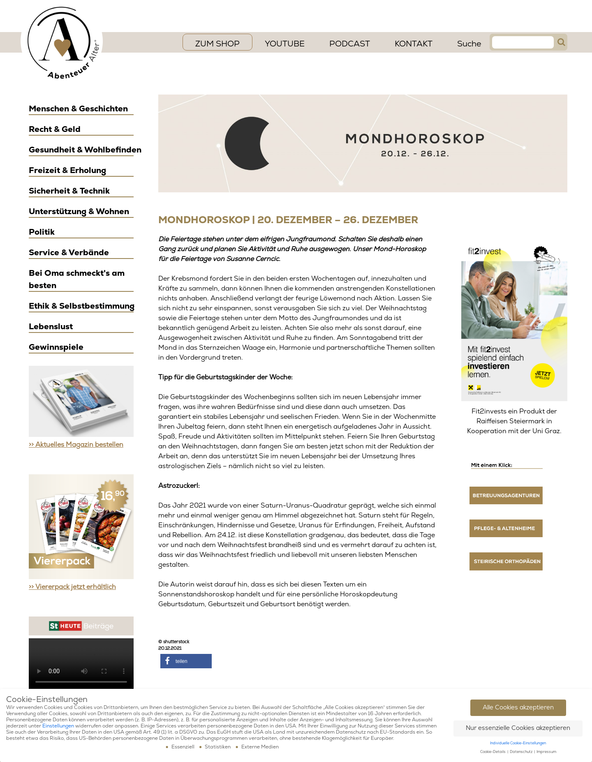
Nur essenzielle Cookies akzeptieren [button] (518, 728)
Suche (469, 44)
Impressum (546, 752)
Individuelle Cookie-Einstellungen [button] (518, 743)
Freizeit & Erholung (67, 170)
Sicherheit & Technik (69, 191)
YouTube (285, 44)
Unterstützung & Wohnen (79, 211)
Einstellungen (58, 726)
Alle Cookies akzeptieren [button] (518, 707)
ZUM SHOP (217, 44)
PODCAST (349, 44)
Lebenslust (51, 326)
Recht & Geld (55, 129)
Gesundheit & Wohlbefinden (85, 150)
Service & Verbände (69, 252)
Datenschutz (521, 752)
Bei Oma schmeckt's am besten (77, 279)
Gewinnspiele (56, 347)
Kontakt (413, 44)
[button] (186, 661)
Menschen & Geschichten (78, 109)
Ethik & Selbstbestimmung (81, 306)
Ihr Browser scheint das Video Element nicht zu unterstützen (81, 664)
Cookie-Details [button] (493, 752)
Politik (42, 232)
